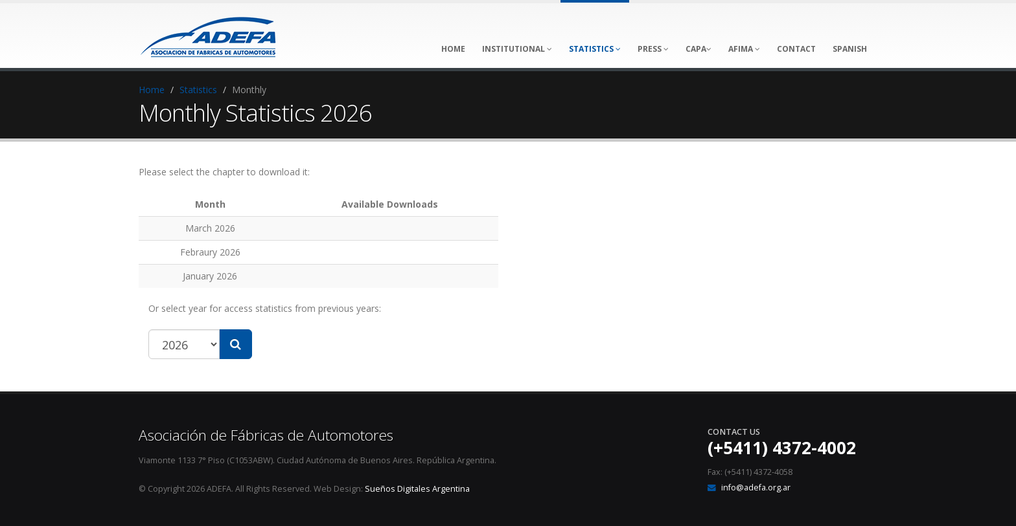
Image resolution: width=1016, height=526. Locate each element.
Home (152, 89)
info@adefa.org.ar (756, 487)
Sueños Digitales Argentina (417, 488)
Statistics (198, 89)
